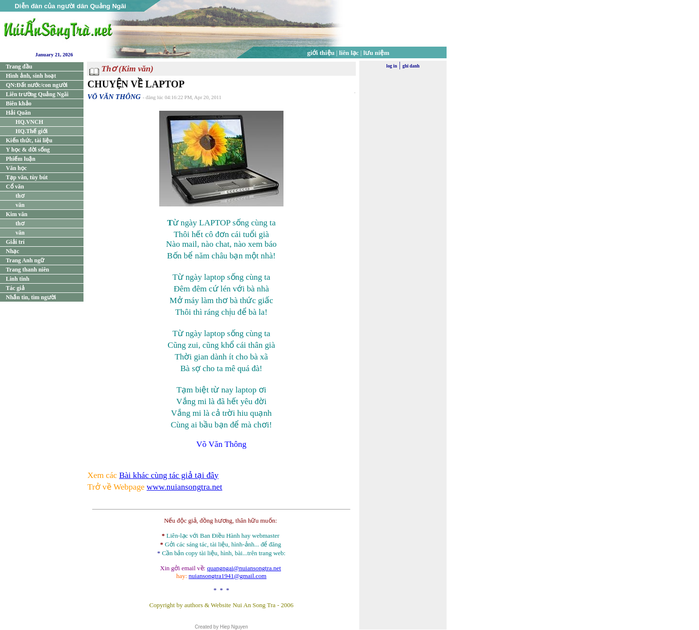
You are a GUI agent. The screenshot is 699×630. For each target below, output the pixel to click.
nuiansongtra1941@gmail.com (227, 575)
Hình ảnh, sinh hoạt (31, 75)
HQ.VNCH (29, 122)
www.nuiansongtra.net (184, 487)
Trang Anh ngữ (25, 260)
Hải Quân (18, 112)
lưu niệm (377, 52)
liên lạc (349, 52)
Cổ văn (15, 186)
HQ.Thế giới (32, 131)
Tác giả (15, 288)
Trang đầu (19, 66)
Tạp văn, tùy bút (27, 177)
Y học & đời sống (28, 149)
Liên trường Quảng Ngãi (37, 94)
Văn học (16, 168)
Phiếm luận (20, 158)
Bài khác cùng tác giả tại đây (168, 475)
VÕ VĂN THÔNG (114, 97)
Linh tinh (17, 278)
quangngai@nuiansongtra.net (244, 568)
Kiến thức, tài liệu (29, 140)
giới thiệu (320, 52)
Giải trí (15, 241)
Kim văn (16, 214)
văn (20, 205)
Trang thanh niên (27, 269)
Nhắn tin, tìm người (31, 297)
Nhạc (12, 251)
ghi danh (410, 66)
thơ (20, 195)
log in (391, 66)
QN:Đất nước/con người (36, 85)
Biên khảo (19, 103)
